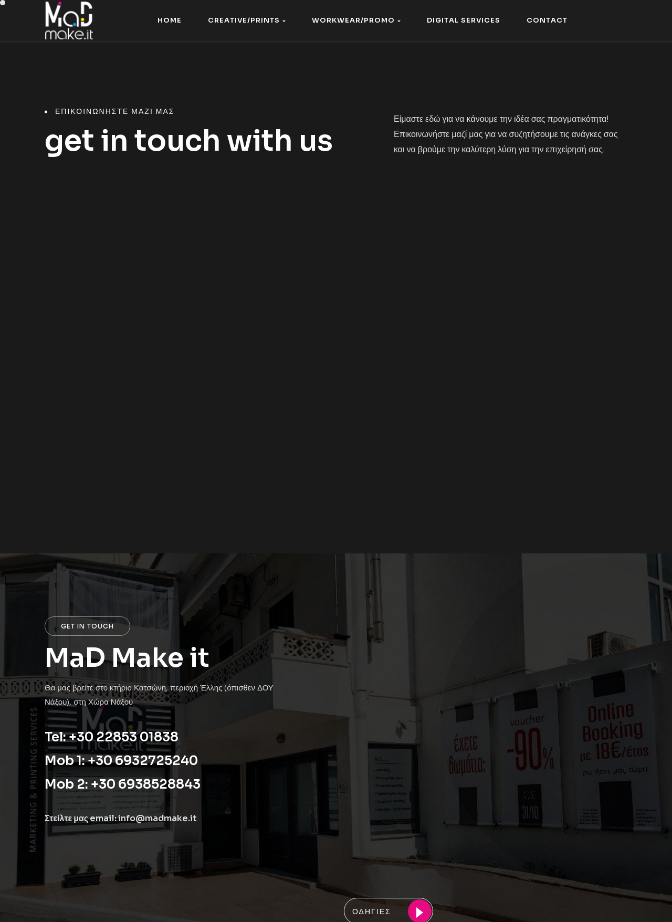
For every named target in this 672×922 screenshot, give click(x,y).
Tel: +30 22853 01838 (111, 737)
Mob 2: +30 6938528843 (123, 784)
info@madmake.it (157, 818)
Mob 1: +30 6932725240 (121, 761)
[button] (247, 20)
